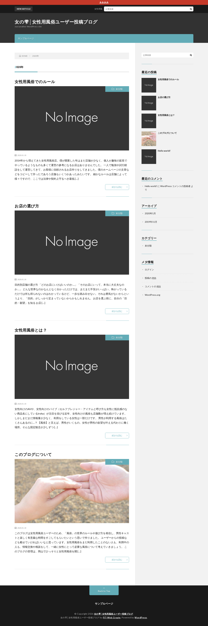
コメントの (153, 286)
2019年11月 (151, 221)
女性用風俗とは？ (31, 330)
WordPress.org (152, 294)
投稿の (150, 278)
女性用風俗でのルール (107, 9)
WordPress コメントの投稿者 (175, 186)
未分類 (119, 89)
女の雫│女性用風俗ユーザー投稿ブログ (56, 21)
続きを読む (117, 187)
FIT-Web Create (112, 617)
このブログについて (33, 454)
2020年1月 (150, 213)
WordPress (141, 617)
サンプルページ (26, 38)
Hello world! (164, 150)
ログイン (149, 269)
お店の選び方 (27, 206)
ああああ (104, 2)
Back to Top (104, 591)
